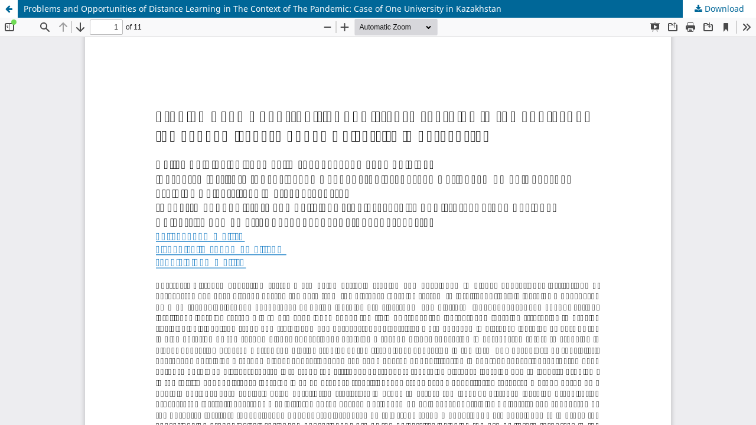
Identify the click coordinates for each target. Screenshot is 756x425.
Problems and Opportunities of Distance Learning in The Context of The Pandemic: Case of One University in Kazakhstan (262, 8)
